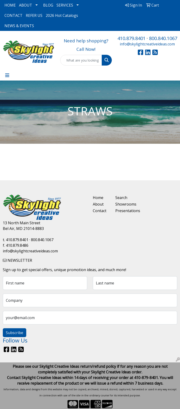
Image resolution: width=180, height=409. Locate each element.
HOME (10, 5)
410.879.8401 (131, 38)
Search (121, 197)
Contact (99, 210)
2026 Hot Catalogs (62, 15)
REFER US (34, 15)
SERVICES (64, 5)
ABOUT (25, 5)
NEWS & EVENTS (19, 25)
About (98, 204)
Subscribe (14, 332)
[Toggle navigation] (7, 75)
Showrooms (123, 204)
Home (98, 197)
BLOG (48, 5)
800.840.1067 (163, 38)
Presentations (123, 210)
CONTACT (13, 15)
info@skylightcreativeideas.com (147, 44)
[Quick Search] (81, 60)
